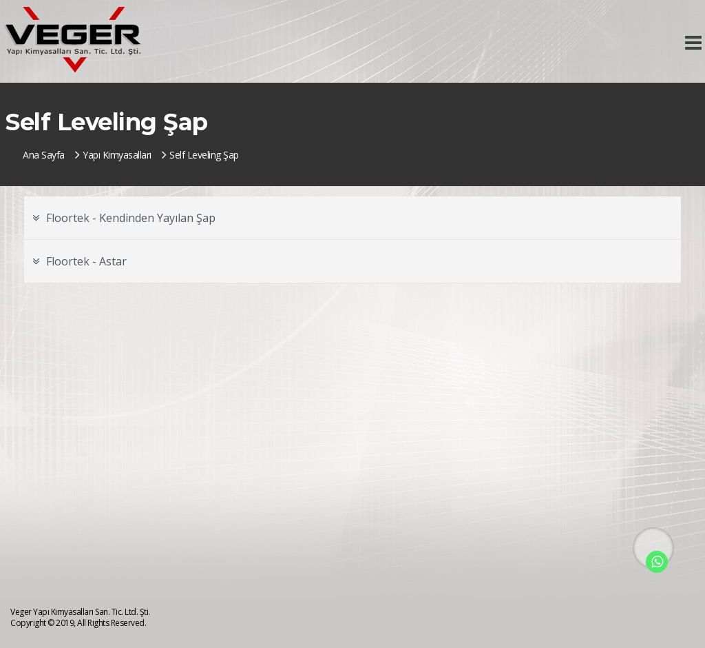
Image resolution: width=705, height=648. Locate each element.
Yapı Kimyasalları (113, 154)
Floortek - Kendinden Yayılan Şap (123, 217)
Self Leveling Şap (200, 154)
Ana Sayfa (44, 154)
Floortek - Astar (79, 261)
